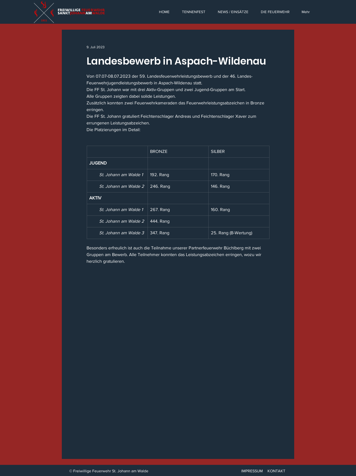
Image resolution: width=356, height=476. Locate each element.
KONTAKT (276, 471)
